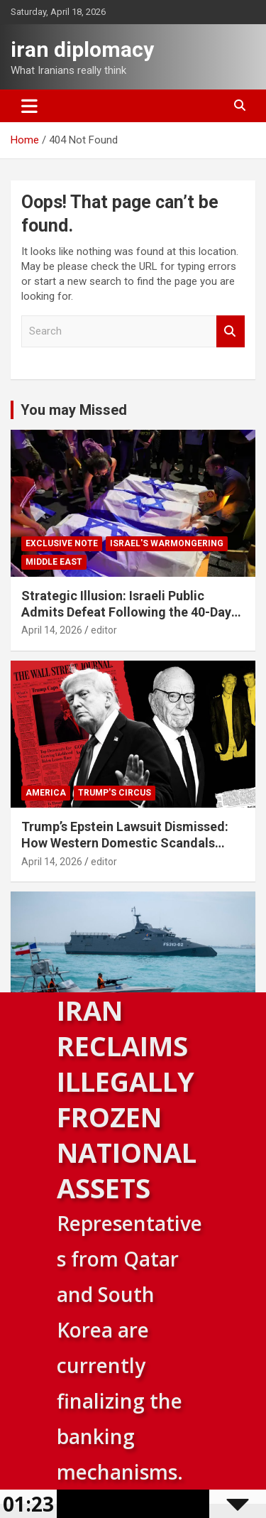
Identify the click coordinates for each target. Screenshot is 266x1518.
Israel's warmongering (166, 543)
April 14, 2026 (51, 630)
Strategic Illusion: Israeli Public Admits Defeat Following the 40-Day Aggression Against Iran (126, 612)
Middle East (54, 562)
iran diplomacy (82, 49)
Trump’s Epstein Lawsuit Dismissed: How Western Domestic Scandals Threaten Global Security (124, 843)
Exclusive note (62, 543)
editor (104, 630)
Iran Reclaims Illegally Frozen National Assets (126, 1099)
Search (230, 331)
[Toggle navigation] (29, 106)
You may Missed (74, 409)
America (46, 793)
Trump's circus (114, 793)
